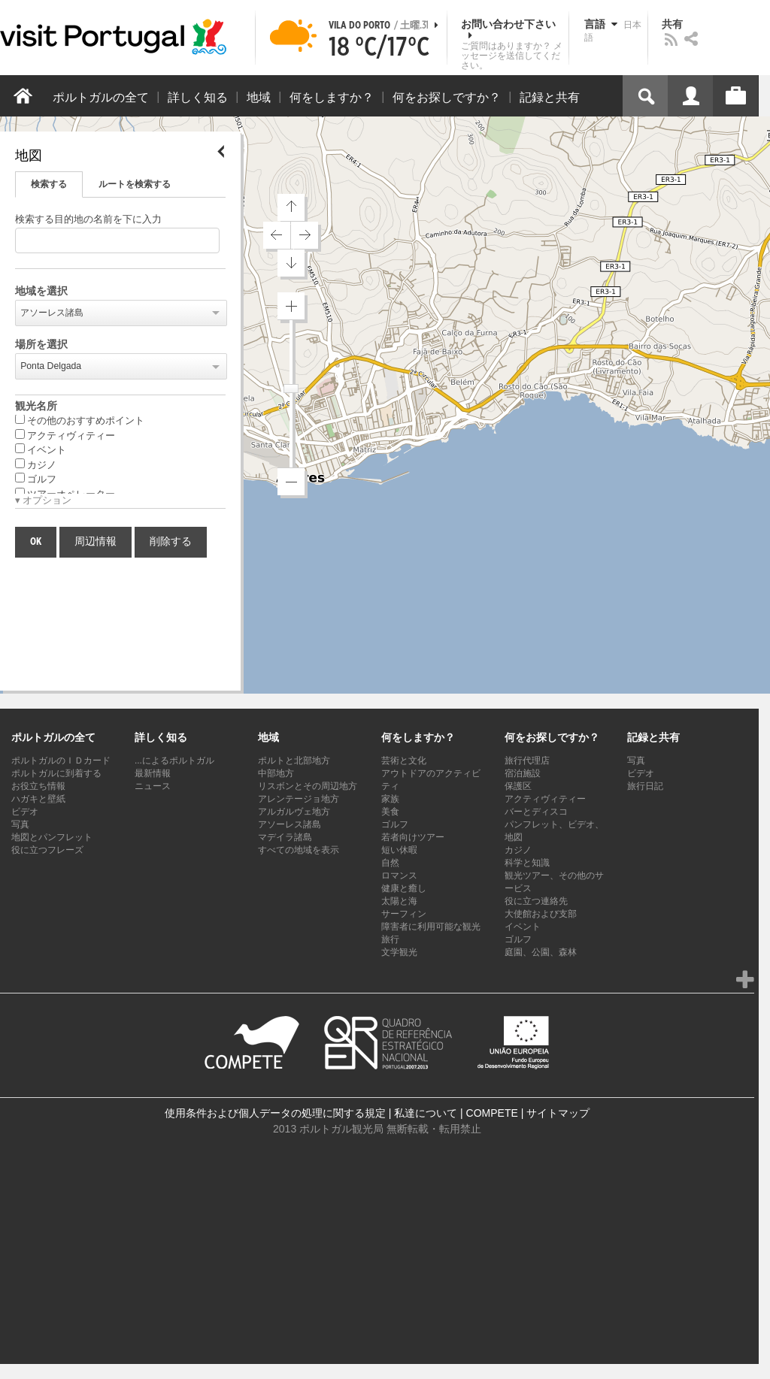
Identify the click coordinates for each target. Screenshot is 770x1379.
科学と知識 (527, 862)
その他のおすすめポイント (79, 420)
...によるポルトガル (174, 760)
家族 (390, 799)
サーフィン (403, 914)
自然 (390, 862)
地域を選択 (41, 291)
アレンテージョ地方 (298, 799)
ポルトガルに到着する (56, 773)
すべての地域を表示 (298, 850)
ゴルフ (35, 479)
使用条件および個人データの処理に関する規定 (275, 1113)
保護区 (518, 786)
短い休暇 (399, 850)
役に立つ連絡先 (536, 901)
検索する (49, 184)
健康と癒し (403, 888)
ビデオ (24, 811)
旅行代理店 (527, 760)
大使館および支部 (541, 914)
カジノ (35, 464)
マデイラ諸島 (285, 837)
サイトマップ (558, 1113)
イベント (40, 449)
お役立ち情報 (38, 786)
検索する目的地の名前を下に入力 (88, 220)
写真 (20, 824)
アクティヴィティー (65, 435)
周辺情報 (95, 542)
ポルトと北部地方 (294, 760)
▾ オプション (43, 501)
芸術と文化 (403, 760)
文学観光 (399, 952)
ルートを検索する (135, 184)
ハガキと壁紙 (38, 799)
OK (35, 542)
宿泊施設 (523, 773)
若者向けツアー (412, 837)
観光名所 (36, 406)
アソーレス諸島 (51, 312)
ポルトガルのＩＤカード (61, 760)
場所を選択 (41, 345)
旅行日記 (645, 786)
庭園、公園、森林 (541, 952)
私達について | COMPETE (456, 1113)
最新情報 (153, 773)
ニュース (153, 786)
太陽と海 (399, 901)
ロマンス (399, 875)
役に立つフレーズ (47, 850)
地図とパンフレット (51, 837)
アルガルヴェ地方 (294, 811)
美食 (390, 811)
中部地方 (276, 773)
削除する (171, 542)
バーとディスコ (536, 811)
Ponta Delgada (50, 366)
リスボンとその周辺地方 (307, 786)
